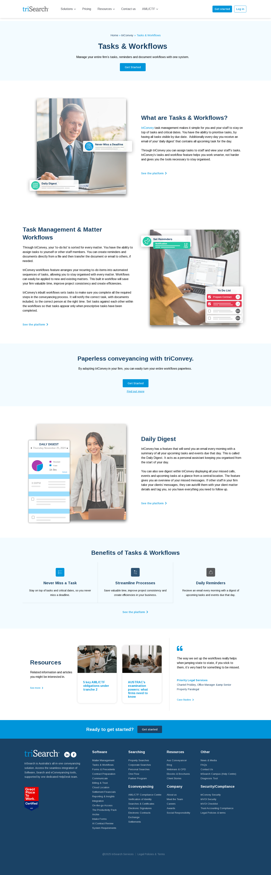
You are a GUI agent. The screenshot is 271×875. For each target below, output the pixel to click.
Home (114, 32)
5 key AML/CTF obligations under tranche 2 (96, 682)
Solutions (68, 9)
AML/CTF (150, 9)
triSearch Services (123, 850)
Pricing (86, 9)
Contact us (128, 9)
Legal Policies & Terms (151, 850)
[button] (133, 64)
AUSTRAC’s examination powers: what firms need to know (138, 686)
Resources (106, 9)
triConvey (127, 32)
